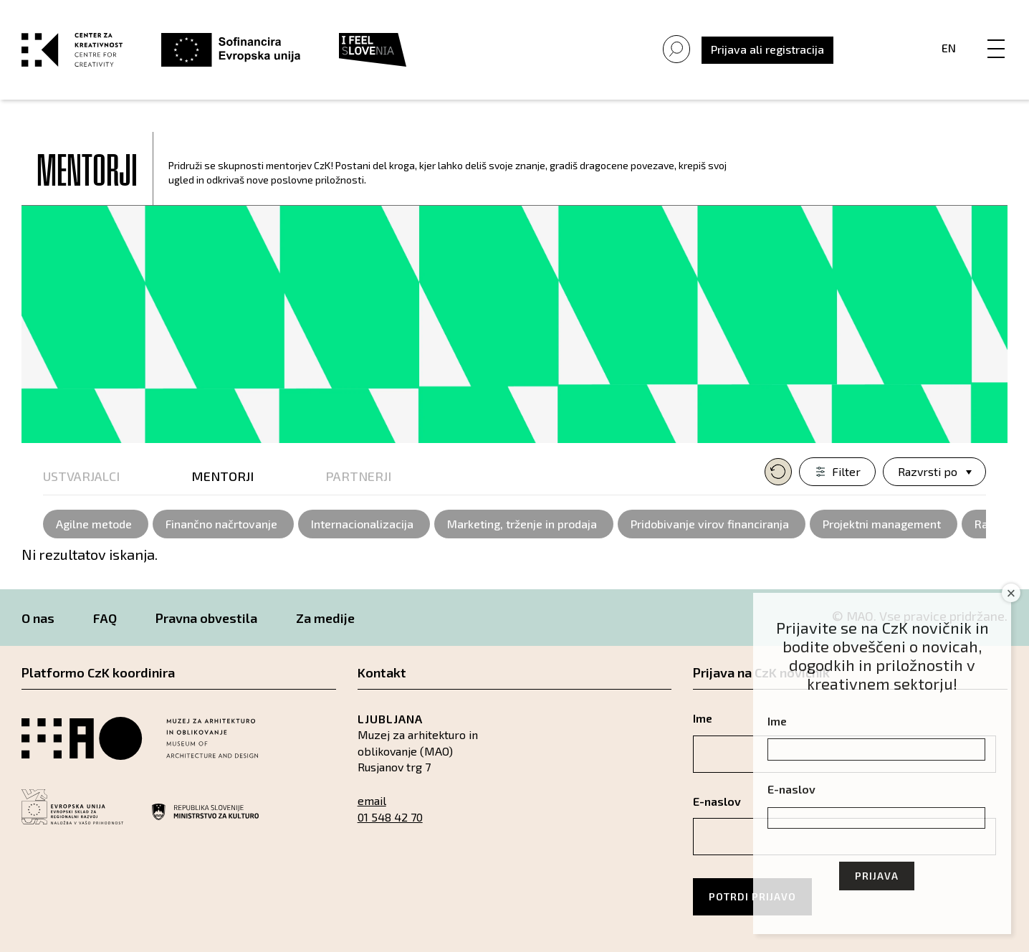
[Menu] (996, 33)
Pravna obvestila (206, 618)
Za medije (325, 618)
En (949, 47)
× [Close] (1011, 593)
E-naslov (791, 789)
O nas (37, 618)
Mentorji (222, 476)
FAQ (105, 618)
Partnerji (358, 476)
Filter (846, 471)
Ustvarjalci (81, 476)
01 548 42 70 (390, 817)
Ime (777, 721)
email (372, 800)
